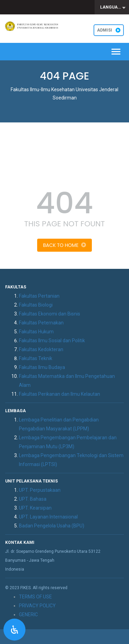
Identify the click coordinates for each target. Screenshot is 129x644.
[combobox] (112, 7)
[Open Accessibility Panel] (14, 630)
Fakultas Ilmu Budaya (42, 367)
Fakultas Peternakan (41, 322)
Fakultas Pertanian (39, 296)
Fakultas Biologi (36, 305)
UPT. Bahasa (32, 499)
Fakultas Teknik (35, 358)
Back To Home (64, 245)
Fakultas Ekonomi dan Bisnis (49, 314)
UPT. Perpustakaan (40, 490)
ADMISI (108, 30)
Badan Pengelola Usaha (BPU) (51, 525)
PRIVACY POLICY (37, 605)
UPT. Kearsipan (35, 508)
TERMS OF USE (35, 596)
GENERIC (28, 614)
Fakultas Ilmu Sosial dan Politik (52, 340)
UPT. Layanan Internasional (48, 517)
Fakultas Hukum (36, 331)
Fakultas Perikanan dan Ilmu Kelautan (59, 394)
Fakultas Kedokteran (41, 349)
